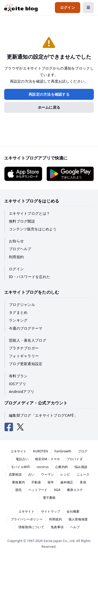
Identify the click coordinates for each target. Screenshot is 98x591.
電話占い (22, 459)
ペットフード (37, 490)
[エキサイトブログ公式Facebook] (9, 427)
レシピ (65, 474)
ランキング (18, 320)
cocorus (43, 467)
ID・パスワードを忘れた (29, 276)
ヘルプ (75, 527)
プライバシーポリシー (27, 519)
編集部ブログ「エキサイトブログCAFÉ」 (43, 415)
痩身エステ (75, 490)
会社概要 (73, 511)
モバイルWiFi (20, 467)
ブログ (83, 451)
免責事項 (57, 527)
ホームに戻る (49, 107)
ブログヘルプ (20, 248)
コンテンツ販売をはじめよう (32, 228)
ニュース (83, 474)
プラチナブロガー (24, 348)
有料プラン (18, 375)
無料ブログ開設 (22, 221)
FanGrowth (63, 451)
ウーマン (47, 474)
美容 (83, 482)
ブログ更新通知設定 (26, 363)
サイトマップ (50, 511)
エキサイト (19, 451)
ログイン (16, 268)
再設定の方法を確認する (49, 94)
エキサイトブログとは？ (29, 213)
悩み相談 (80, 467)
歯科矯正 (66, 482)
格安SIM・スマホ (47, 459)
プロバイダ (75, 459)
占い (31, 474)
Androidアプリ (21, 391)
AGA (57, 490)
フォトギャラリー (24, 355)
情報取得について (31, 527)
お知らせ (16, 240)
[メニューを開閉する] (88, 7)
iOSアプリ (17, 383)
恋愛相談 (15, 474)
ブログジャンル (22, 304)
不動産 (36, 482)
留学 (51, 482)
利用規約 (16, 256)
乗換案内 (18, 482)
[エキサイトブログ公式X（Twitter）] (20, 427)
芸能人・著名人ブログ (27, 340)
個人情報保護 (78, 519)
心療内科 (61, 467)
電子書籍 (49, 497)
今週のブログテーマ (26, 328)
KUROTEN (40, 451)
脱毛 (18, 490)
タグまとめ (18, 312)
